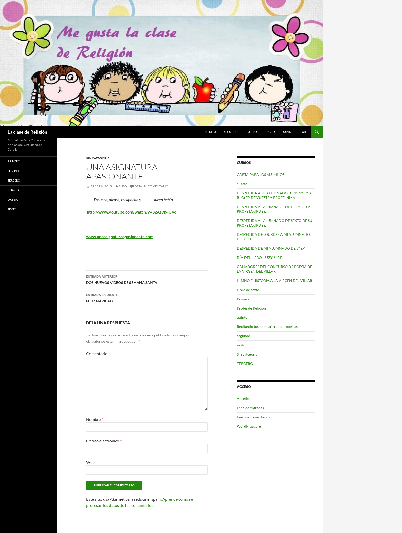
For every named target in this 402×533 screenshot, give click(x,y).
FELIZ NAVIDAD (147, 297)
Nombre (94, 419)
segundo (231, 131)
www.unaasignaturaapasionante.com (119, 236)
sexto (303, 131)
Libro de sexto (248, 289)
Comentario (98, 353)
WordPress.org (249, 426)
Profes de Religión (251, 308)
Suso (123, 186)
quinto (287, 131)
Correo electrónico (104, 440)
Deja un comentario (151, 186)
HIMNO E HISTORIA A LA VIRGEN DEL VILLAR (274, 280)
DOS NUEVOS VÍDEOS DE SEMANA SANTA (147, 279)
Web (90, 462)
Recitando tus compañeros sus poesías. (267, 326)
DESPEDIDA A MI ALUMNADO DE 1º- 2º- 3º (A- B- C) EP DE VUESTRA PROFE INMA (275, 195)
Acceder (243, 398)
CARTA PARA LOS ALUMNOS (260, 174)
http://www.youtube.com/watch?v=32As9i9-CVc (131, 211)
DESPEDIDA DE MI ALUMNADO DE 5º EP (271, 248)
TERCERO (250, 131)
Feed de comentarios (253, 417)
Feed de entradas (250, 408)
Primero (211, 131)
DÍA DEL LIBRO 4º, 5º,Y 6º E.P (260, 257)
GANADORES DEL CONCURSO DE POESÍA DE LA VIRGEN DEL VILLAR (274, 268)
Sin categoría (98, 158)
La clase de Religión (27, 132)
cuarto (269, 131)
